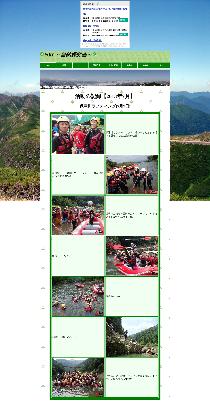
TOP (48, 65)
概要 (64, 65)
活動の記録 (113, 65)
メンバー (80, 65)
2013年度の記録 (64, 87)
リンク (162, 65)
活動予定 (96, 65)
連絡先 (146, 65)
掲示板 (129, 65)
